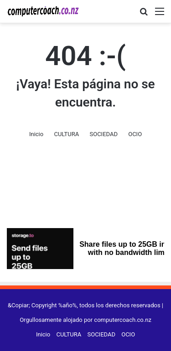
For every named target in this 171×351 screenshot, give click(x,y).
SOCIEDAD (103, 134)
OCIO (135, 134)
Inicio (36, 134)
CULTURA (66, 134)
